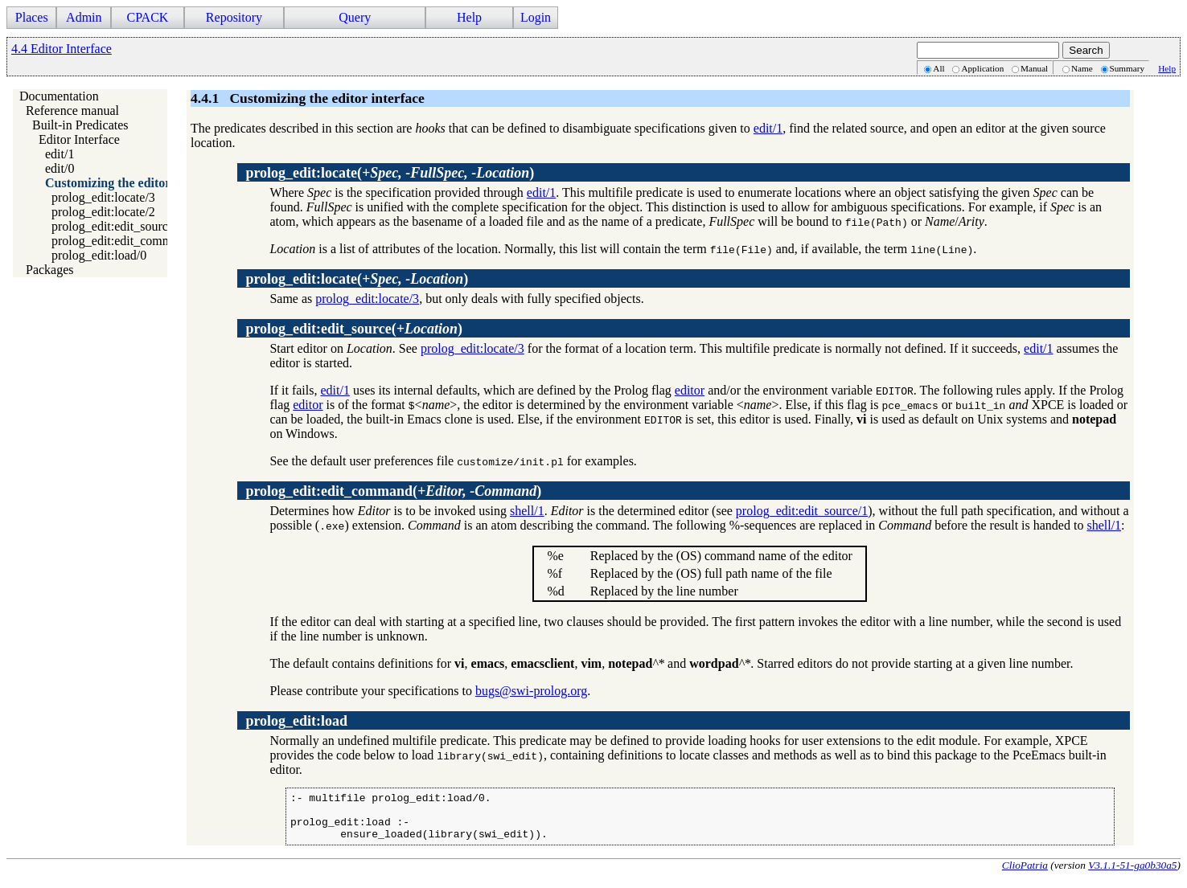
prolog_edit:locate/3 (103, 197)
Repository (234, 17)
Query (355, 17)
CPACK (147, 17)
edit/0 (59, 168)
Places (31, 17)
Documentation (59, 96)
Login (535, 17)
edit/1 (59, 154)
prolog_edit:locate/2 (103, 212)
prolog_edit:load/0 (98, 255)
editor (689, 390)
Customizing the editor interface (134, 183)
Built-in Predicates (80, 125)
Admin (83, 17)
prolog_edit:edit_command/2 (126, 241)
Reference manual (72, 110)
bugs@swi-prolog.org (531, 691)
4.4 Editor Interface (61, 48)
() (389, 173)
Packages (50, 269)
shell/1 (527, 511)
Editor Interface (79, 139)
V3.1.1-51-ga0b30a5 (1132, 875)
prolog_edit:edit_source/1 (117, 226)
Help (469, 17)
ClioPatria (1025, 875)
